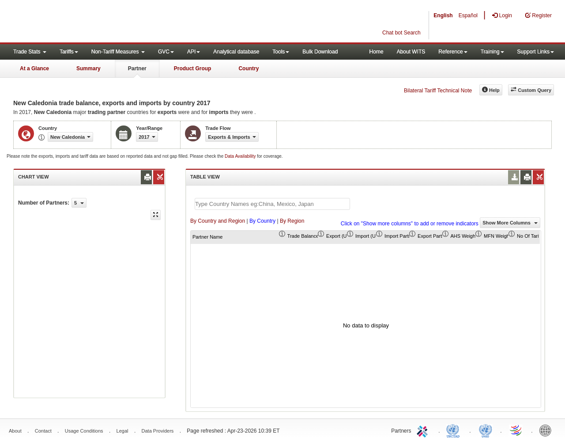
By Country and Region (217, 221)
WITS (88, 22)
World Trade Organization (516, 430)
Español (468, 15)
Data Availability (241, 156)
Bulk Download (320, 52)
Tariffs (69, 52)
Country (248, 68)
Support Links (535, 52)
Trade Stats (29, 52)
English (442, 15)
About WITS (411, 52)
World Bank (547, 430)
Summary (88, 68)
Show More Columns (510, 222)
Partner (137, 68)
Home (376, 52)
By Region (292, 221)
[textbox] (272, 204)
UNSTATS (485, 430)
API (193, 52)
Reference (452, 52)
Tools (280, 52)
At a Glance (34, 68)
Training (492, 52)
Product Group (192, 68)
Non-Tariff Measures (118, 52)
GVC (166, 52)
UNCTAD (454, 430)
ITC (424, 430)
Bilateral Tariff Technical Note (438, 90)
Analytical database (236, 52)
